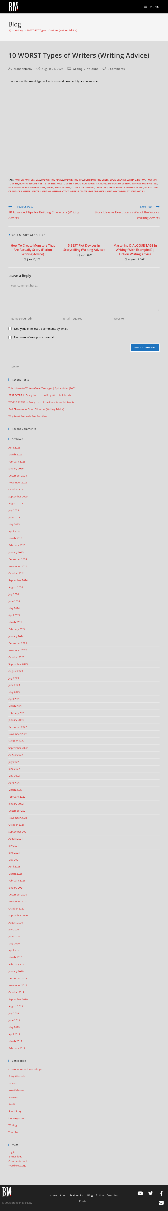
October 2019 (16, 992)
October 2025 (16, 489)
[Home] (9, 30)
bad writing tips (73, 179)
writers (36, 191)
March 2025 (15, 538)
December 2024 (17, 559)
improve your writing (144, 183)
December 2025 (17, 475)
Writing (77, 69)
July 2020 (13, 929)
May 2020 (14, 943)
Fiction (141, 179)
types (112, 187)
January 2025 (16, 552)
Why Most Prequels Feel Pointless (28, 416)
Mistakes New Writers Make (29, 187)
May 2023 (14, 692)
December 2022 (17, 727)
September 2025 (18, 496)
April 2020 (14, 950)
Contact (84, 1201)
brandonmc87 (23, 69)
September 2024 (18, 580)
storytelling (86, 187)
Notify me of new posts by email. (34, 337)
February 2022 (16, 796)
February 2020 (16, 964)
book (113, 179)
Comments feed (17, 1161)
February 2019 (16, 1048)
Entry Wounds (16, 1076)
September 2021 (18, 831)
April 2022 (14, 783)
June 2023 (14, 685)
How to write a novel (94, 183)
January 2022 (16, 803)
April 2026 (14, 447)
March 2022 (15, 789)
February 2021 (16, 880)
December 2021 (17, 810)
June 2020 (14, 936)
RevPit (12, 1104)
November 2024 (17, 566)
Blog (90, 1195)
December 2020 (17, 894)
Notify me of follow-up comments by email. (41, 328)
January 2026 (16, 468)
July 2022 (13, 762)
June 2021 (14, 852)
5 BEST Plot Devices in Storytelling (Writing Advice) (84, 247)
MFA (10, 187)
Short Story (15, 1111)
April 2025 (14, 531)
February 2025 (16, 545)
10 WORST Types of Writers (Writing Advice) (52, 30)
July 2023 (13, 678)
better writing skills (96, 179)
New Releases (16, 1090)
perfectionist (62, 187)
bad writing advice (52, 179)
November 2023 (17, 650)
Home (53, 1195)
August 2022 (15, 755)
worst (139, 187)
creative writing (126, 179)
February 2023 (16, 713)
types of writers (125, 187)
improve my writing (119, 183)
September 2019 (18, 999)
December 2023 (17, 643)
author (19, 179)
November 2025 (17, 482)
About (64, 1195)
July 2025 (13, 510)
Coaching (112, 1195)
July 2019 (13, 1013)
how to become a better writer (37, 183)
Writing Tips (138, 191)
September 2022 (18, 748)
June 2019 (14, 1020)
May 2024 (14, 608)
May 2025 (14, 524)
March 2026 (15, 454)
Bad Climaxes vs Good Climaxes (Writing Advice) (36, 409)
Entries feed (15, 1156)
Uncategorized (16, 1118)
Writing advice (60, 191)
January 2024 (16, 636)
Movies (12, 1083)
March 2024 (15, 622)
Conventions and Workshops (25, 1069)
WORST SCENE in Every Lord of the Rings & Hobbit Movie (41, 402)
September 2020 (18, 915)
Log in (11, 1152)
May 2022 (14, 775)
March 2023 (15, 706)
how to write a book (69, 183)
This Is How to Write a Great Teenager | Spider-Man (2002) (42, 388)
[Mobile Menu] (152, 7)
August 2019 (15, 1006)
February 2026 (16, 461)
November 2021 (17, 817)
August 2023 (15, 671)
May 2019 (14, 1027)
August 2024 (15, 587)
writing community (118, 191)
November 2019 (17, 985)
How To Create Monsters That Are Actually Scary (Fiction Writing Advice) (33, 249)
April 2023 (14, 699)
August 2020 (15, 922)
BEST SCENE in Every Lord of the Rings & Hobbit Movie (39, 395)
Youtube (93, 69)
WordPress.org (17, 1165)
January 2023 (16, 720)
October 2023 (16, 657)
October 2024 (16, 573)
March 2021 (15, 873)
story (74, 187)
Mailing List (77, 1195)
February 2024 (16, 629)
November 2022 (17, 734)
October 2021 (16, 824)
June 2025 (14, 517)
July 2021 (13, 845)
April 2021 (14, 866)
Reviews (13, 1097)
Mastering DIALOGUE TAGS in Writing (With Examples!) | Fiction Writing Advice (135, 249)
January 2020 (16, 971)
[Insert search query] (84, 367)
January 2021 (16, 887)
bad (38, 179)
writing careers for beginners (88, 191)
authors (30, 179)
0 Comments (116, 69)
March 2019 (15, 1041)
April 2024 (14, 615)
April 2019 (14, 1034)
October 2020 (16, 908)
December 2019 (17, 978)
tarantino (101, 187)
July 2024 (13, 594)
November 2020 (17, 901)
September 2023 (18, 664)
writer (27, 191)
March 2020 (15, 957)
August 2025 (15, 503)
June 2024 (14, 601)
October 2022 (16, 741)
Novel (49, 187)
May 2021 (14, 859)
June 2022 (14, 769)
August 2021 (15, 838)
